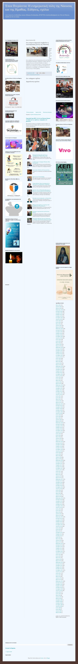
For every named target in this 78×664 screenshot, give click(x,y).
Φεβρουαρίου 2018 (59, 460)
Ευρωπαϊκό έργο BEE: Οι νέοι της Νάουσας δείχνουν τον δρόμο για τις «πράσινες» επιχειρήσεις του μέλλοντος (38, 120)
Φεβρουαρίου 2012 (59, 562)
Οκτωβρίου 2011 (59, 568)
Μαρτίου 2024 (58, 345)
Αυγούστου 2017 (59, 469)
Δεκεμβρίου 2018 (59, 444)
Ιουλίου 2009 (58, 607)
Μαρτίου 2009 (58, 612)
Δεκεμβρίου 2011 (59, 565)
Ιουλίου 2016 (58, 490)
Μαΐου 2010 (58, 595)
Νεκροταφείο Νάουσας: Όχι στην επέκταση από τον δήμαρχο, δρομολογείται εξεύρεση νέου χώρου (42, 219)
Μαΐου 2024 (58, 342)
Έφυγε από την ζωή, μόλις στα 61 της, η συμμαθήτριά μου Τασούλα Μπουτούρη (40, 155)
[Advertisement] (39, 28)
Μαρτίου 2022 (58, 383)
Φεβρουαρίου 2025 (59, 328)
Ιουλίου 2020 (58, 414)
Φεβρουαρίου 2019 (59, 441)
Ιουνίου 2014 (58, 529)
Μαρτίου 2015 (58, 515)
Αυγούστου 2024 (59, 338)
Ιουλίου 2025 (58, 320)
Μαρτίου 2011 (58, 579)
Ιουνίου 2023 (58, 360)
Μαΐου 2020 (58, 418)
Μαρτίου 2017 (58, 477)
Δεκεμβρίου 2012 (59, 546)
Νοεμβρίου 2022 (59, 371)
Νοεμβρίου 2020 (59, 408)
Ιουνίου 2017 (58, 472)
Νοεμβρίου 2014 (59, 521)
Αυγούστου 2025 (59, 319)
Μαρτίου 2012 (58, 560)
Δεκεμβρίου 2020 (59, 407)
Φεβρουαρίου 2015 (59, 516)
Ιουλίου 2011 (58, 573)
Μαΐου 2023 (58, 361)
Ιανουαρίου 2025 (59, 330)
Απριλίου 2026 (58, 306)
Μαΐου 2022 (58, 380)
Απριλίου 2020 (58, 419)
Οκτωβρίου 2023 (59, 353)
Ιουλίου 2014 (58, 527)
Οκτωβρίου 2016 (59, 485)
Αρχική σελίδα (38, 112)
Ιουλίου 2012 (58, 554)
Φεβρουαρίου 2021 (59, 403)
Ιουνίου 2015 (58, 510)
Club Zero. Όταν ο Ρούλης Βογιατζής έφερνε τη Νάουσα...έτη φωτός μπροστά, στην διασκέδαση (41, 191)
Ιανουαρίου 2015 (59, 518)
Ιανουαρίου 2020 (59, 424)
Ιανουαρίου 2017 (59, 480)
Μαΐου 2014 (58, 530)
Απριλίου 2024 (58, 344)
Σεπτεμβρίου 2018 (59, 449)
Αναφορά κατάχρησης (10, 648)
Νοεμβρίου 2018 (59, 446)
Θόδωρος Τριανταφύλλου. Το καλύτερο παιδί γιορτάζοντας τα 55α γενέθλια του (41, 205)
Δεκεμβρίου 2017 (59, 463)
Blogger (48, 658)
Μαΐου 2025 (58, 323)
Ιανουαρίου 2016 (59, 499)
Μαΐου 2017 (58, 474)
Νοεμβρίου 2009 (59, 601)
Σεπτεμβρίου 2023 (59, 355)
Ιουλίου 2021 (58, 396)
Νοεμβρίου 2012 (59, 548)
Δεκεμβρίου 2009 (59, 599)
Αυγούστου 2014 (59, 526)
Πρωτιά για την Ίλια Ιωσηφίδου (38, 176)
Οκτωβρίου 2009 (59, 603)
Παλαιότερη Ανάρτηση (47, 112)
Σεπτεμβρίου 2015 (59, 505)
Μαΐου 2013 (58, 538)
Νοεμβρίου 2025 (59, 314)
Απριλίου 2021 (58, 400)
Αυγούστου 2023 (59, 356)
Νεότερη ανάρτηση (29, 112)
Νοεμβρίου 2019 (59, 427)
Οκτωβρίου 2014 (59, 523)
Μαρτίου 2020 (58, 421)
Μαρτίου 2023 (58, 364)
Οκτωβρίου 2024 (59, 334)
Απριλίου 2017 (58, 476)
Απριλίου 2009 (58, 610)
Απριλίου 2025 (58, 325)
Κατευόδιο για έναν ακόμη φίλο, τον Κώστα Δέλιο (42, 198)
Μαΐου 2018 (58, 455)
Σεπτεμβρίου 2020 (59, 411)
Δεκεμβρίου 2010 (59, 584)
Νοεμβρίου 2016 (59, 483)
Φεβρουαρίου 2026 (59, 309)
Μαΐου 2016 (58, 493)
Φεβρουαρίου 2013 (59, 543)
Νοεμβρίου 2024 (59, 333)
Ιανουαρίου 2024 (59, 349)
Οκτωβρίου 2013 (59, 535)
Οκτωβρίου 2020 (59, 410)
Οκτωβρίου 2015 (59, 504)
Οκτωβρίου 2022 (59, 372)
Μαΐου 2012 (58, 557)
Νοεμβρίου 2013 (59, 534)
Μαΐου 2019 (58, 436)
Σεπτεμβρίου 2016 (59, 487)
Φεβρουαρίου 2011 (59, 581)
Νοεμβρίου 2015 (59, 502)
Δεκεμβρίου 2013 (59, 532)
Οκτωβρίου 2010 (59, 587)
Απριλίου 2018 (58, 457)
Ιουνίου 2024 (58, 341)
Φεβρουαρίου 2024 (59, 347)
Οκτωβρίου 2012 (59, 549)
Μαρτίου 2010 (58, 598)
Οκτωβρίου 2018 (59, 447)
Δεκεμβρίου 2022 (59, 369)
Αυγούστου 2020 (59, 413)
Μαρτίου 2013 (58, 541)
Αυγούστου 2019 (59, 432)
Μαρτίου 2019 (58, 440)
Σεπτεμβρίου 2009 (59, 604)
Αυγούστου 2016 (59, 488)
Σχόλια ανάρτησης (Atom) (36, 114)
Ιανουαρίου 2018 (59, 461)
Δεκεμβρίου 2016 (59, 482)
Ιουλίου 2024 (58, 339)
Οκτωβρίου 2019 (59, 429)
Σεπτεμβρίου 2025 (59, 317)
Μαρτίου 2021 (58, 402)
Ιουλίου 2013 (58, 537)
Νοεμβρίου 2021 (59, 389)
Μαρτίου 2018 (58, 458)
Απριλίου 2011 (58, 578)
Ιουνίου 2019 (58, 435)
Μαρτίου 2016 (58, 496)
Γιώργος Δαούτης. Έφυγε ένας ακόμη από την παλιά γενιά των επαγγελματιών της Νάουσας (41, 184)
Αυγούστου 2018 (59, 451)
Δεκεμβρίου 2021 (59, 388)
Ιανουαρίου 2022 (59, 386)
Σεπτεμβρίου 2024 (59, 336)
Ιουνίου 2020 (58, 416)
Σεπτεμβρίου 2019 (59, 430)
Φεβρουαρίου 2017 (59, 479)
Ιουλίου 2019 (58, 433)
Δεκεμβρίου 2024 (59, 331)
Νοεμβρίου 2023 (59, 352)
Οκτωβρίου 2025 (59, 316)
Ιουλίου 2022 (58, 377)
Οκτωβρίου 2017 (59, 466)
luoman (42, 658)
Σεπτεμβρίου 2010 (59, 589)
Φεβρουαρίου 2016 (59, 498)
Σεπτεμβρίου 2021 (59, 392)
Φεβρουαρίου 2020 (59, 422)
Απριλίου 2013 (58, 540)
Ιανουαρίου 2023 (59, 367)
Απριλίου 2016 (58, 494)
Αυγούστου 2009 (59, 606)
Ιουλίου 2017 (58, 471)
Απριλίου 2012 (58, 559)
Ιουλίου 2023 (58, 358)
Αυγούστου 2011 (59, 571)
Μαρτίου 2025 (58, 327)
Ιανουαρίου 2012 (59, 563)
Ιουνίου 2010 (58, 593)
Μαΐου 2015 (58, 512)
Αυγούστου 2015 (59, 507)
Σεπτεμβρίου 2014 (59, 524)
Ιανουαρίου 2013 (59, 545)
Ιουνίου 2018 (58, 454)
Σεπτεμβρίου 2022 (59, 374)
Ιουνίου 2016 (58, 491)
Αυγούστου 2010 (59, 590)
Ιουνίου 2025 (58, 322)
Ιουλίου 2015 (58, 509)
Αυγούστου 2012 (59, 552)
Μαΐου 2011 (58, 576)
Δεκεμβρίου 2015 (59, 501)
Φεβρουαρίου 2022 (59, 385)
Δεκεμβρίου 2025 (59, 312)
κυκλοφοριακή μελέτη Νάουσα (34, 74)
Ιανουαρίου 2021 (59, 405)
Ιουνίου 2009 (58, 609)
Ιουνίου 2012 (58, 556)
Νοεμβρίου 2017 (59, 465)
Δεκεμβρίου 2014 (59, 520)
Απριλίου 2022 (58, 382)
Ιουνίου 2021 (58, 397)
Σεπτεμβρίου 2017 (59, 468)
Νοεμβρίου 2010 (59, 585)
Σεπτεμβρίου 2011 (59, 570)
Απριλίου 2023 (58, 363)
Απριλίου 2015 (58, 513)
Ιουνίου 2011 (58, 574)
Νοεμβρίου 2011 (59, 567)
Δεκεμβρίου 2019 (59, 425)
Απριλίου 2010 (58, 596)
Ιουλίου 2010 (58, 592)
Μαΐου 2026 (58, 305)
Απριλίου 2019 (58, 438)
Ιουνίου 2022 (58, 378)
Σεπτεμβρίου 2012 (59, 551)
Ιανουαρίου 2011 (59, 582)
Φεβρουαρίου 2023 (59, 366)
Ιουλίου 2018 (58, 452)
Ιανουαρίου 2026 (59, 311)
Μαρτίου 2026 (58, 308)
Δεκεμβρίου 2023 (59, 350)
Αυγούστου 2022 (59, 375)
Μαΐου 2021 (58, 399)
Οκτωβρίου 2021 (59, 391)
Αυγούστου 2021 (59, 394)
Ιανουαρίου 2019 (59, 443)
